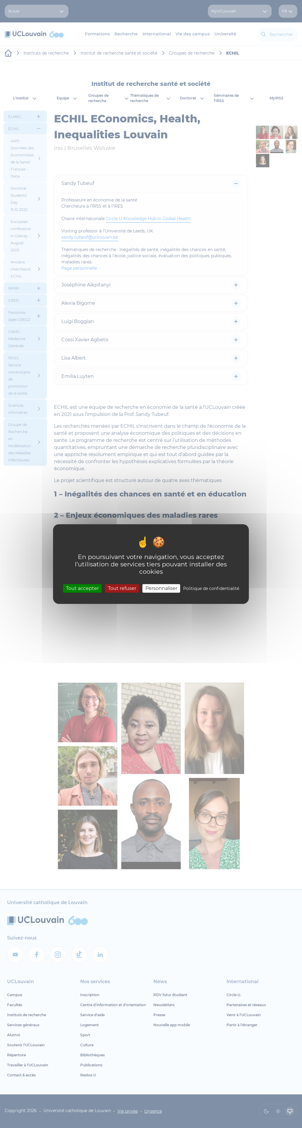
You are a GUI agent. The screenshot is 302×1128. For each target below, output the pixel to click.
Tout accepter (82, 588)
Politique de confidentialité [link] (211, 588)
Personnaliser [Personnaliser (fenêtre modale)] (161, 588)
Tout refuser (122, 588)
